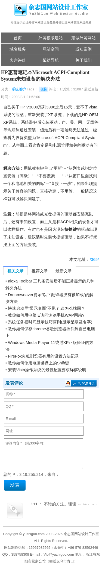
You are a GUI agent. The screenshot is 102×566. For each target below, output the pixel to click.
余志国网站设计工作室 (81, 534)
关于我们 (83, 60)
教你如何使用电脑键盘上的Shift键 (38, 363)
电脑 (43, 89)
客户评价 (18, 60)
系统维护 (19, 89)
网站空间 (50, 49)
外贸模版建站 (50, 38)
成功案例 (83, 49)
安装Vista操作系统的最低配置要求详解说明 (47, 369)
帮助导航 (50, 60)
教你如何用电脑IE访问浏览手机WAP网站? (46, 315)
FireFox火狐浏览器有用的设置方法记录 (43, 356)
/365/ (94, 259)
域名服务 (18, 49)
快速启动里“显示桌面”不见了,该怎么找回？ (46, 308)
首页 (18, 38)
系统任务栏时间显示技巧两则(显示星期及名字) (50, 322)
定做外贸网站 (83, 38)
